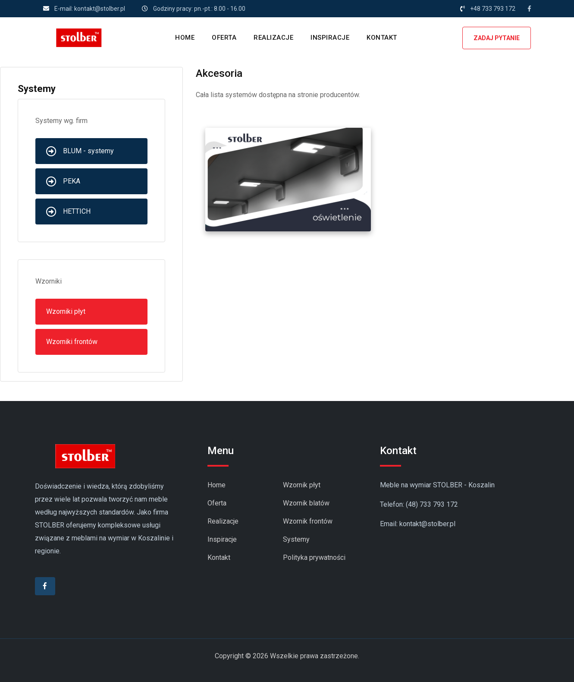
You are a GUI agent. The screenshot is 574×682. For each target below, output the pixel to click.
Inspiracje (222, 539)
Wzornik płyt (301, 485)
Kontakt (218, 557)
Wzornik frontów (307, 521)
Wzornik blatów (306, 503)
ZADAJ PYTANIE (497, 38)
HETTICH (68, 211)
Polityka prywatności (314, 557)
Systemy (296, 539)
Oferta (216, 503)
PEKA (63, 181)
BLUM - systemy (80, 151)
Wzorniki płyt (65, 311)
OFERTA (224, 37)
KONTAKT (382, 37)
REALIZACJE (273, 37)
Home (216, 485)
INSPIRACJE (330, 37)
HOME (184, 37)
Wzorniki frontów (71, 342)
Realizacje (222, 521)
